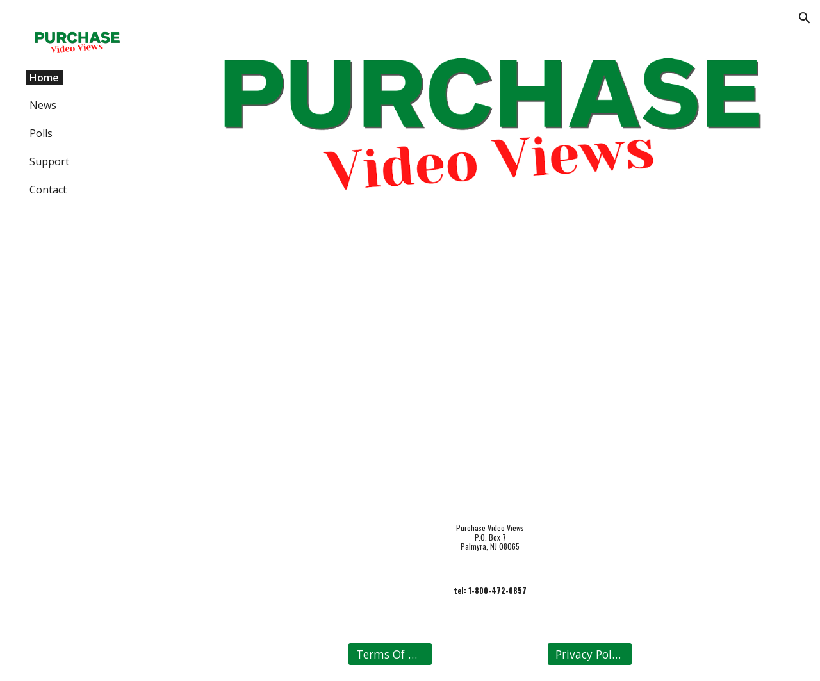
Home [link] (44, 77)
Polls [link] (41, 133)
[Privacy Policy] (589, 654)
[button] (804, 18)
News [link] (42, 105)
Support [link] (49, 161)
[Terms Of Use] (390, 654)
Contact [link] (48, 190)
